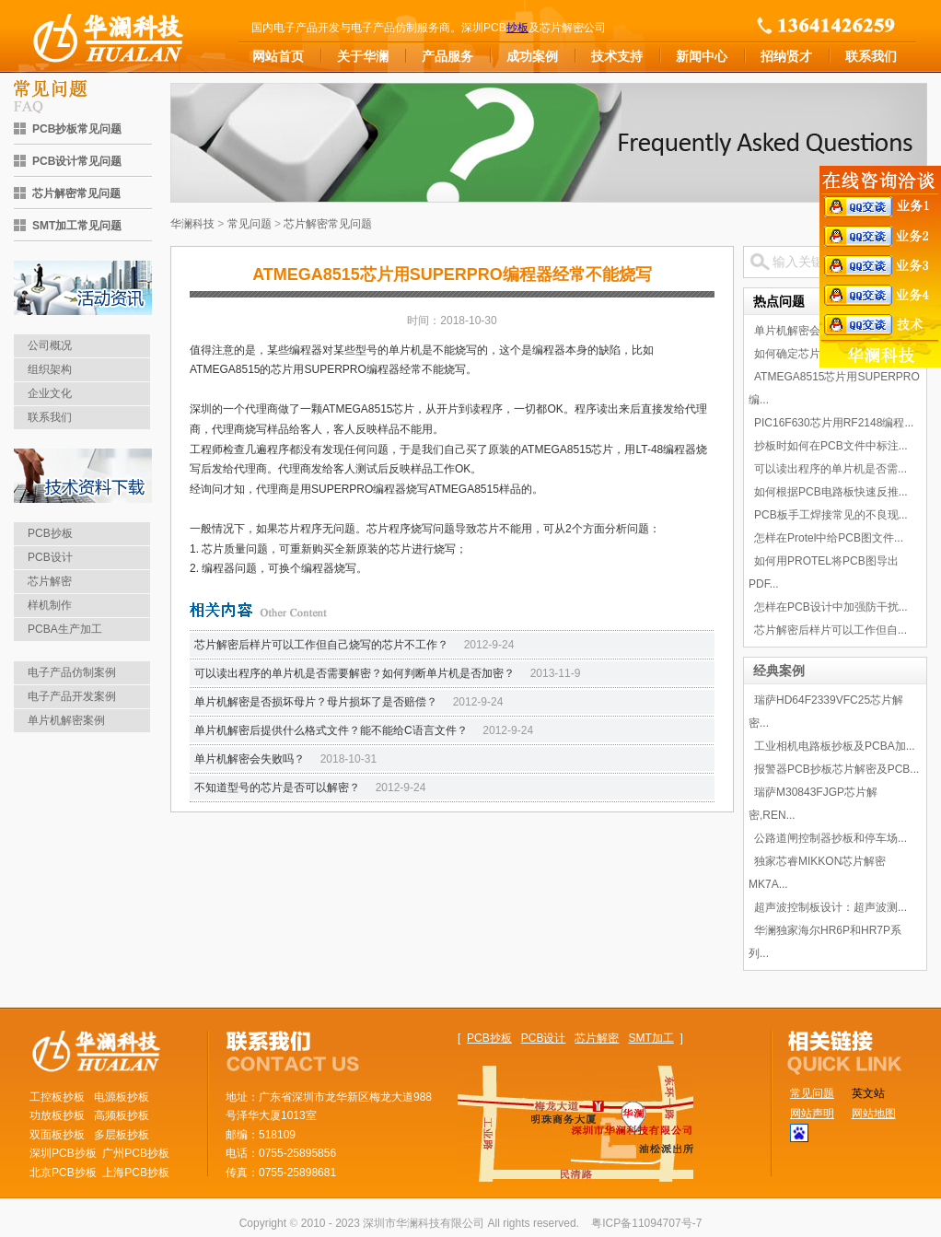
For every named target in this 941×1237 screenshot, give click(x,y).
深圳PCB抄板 (63, 1153)
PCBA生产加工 (65, 629)
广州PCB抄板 (135, 1153)
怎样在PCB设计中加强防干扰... (831, 607)
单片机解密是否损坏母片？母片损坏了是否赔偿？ (315, 701)
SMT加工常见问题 (77, 225)
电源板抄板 (121, 1097)
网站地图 (874, 1113)
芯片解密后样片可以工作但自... (830, 630)
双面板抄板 (57, 1134)
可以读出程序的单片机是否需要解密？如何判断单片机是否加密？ (354, 673)
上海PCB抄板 (135, 1172)
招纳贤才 (786, 56)
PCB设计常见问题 (77, 161)
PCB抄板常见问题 (77, 129)
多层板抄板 (121, 1134)
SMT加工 (650, 1038)
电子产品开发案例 (72, 696)
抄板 (517, 27)
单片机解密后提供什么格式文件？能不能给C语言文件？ (331, 730)
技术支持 (617, 56)
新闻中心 (701, 56)
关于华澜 (363, 56)
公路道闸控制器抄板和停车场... (830, 838)
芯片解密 (50, 581)
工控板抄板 (57, 1097)
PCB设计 (50, 557)
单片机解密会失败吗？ (249, 759)
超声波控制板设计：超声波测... (830, 907)
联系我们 (871, 56)
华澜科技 (192, 223)
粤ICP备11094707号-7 (646, 1223)
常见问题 (249, 223)
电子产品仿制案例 (72, 672)
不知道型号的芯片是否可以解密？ (277, 787)
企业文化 (50, 393)
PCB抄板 (50, 533)
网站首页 (278, 56)
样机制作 (50, 605)
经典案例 (779, 670)
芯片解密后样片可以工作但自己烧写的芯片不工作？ (321, 644)
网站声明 (812, 1113)
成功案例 (532, 56)
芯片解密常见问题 (76, 193)
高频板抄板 (121, 1115)
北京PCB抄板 (63, 1172)
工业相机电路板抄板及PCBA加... (834, 746)
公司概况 (50, 345)
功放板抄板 (57, 1115)
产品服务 (447, 56)
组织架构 (50, 369)
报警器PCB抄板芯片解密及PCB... (836, 769)
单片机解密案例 (66, 720)
